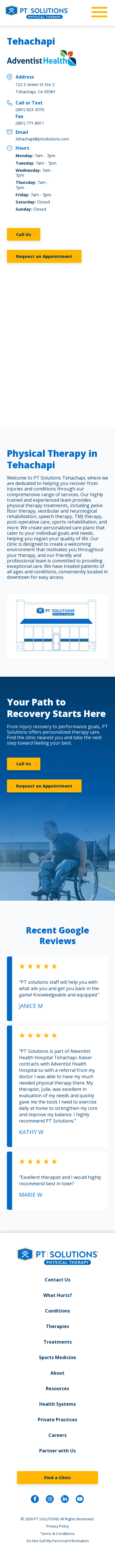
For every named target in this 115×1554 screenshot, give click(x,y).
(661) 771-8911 (30, 123)
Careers (57, 1435)
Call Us (23, 234)
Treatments (58, 1342)
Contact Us (57, 1280)
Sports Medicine (57, 1357)
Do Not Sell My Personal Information (58, 1540)
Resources (57, 1388)
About (57, 1373)
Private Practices (57, 1419)
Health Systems (57, 1404)
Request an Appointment (44, 256)
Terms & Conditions (58, 1533)
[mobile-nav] (98, 12)
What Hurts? (57, 1295)
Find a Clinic (57, 1477)
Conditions (57, 1311)
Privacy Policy (57, 1526)
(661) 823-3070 (30, 109)
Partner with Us (57, 1451)
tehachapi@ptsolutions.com (42, 139)
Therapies (57, 1326)
